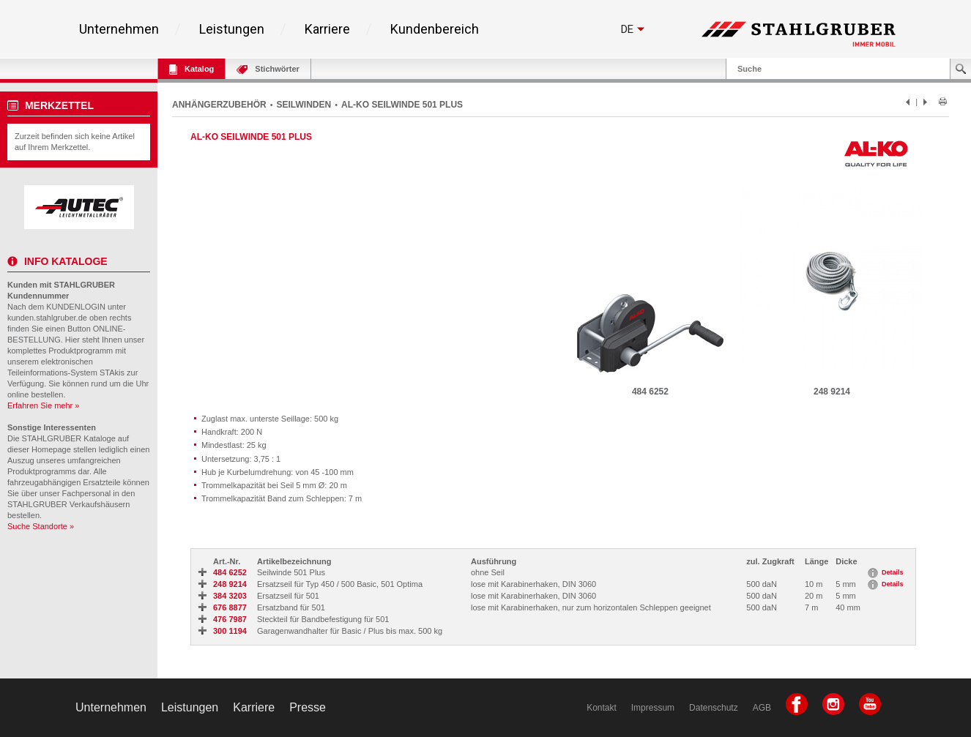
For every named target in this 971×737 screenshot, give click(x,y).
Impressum (652, 708)
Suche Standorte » (40, 526)
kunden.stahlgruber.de (47, 317)
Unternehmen (119, 29)
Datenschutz (713, 708)
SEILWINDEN (304, 105)
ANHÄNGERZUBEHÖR (219, 105)
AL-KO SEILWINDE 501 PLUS (402, 105)
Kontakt (602, 708)
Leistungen (231, 29)
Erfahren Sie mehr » (43, 405)
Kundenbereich (434, 29)
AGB (762, 708)
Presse (307, 707)
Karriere (327, 29)
